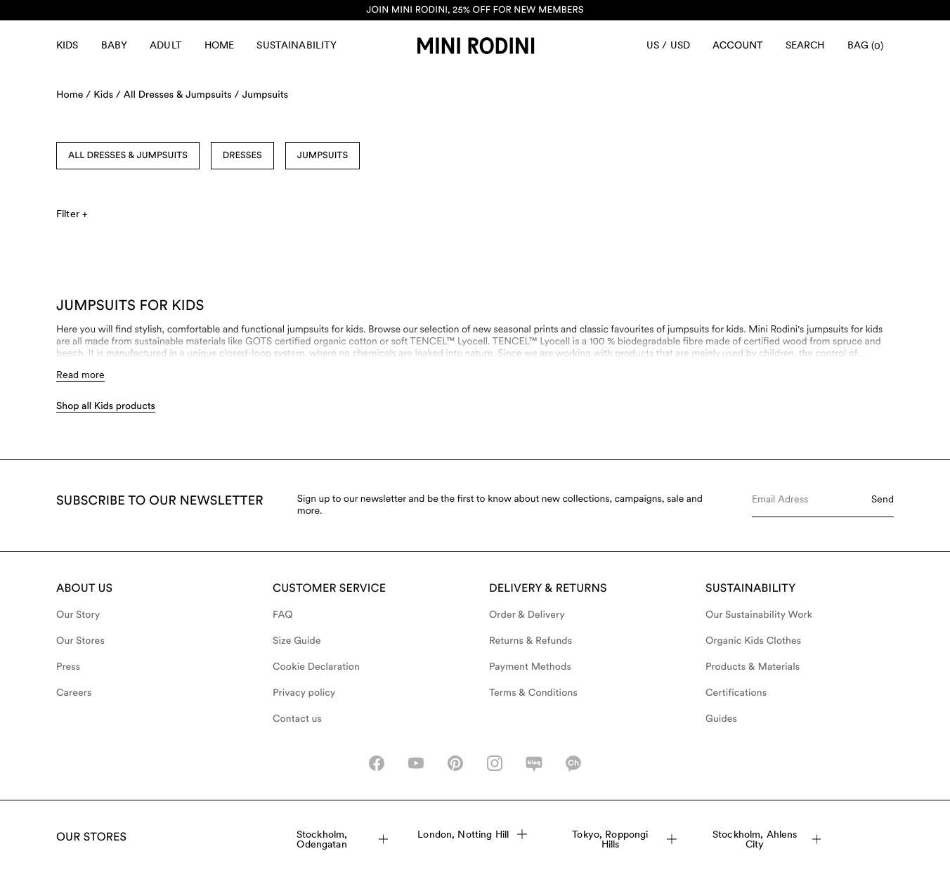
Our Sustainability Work (758, 615)
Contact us (297, 719)
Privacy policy (304, 693)
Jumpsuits (265, 94)
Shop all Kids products (105, 406)
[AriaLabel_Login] (737, 46)
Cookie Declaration (316, 667)
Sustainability (296, 45)
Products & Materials (752, 667)
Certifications (736, 693)
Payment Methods (530, 667)
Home (219, 45)
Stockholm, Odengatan (342, 839)
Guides (721, 719)
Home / (73, 94)
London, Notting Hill (472, 834)
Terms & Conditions (533, 693)
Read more (80, 374)
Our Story (78, 615)
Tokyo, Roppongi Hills (624, 839)
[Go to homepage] (475, 45)
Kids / (107, 94)
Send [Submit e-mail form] (882, 499)
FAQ (283, 615)
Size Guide (297, 641)
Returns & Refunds (530, 641)
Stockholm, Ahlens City (766, 839)
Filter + (71, 213)
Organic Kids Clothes (753, 641)
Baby (114, 45)
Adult (166, 45)
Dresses (242, 155)
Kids (67, 45)
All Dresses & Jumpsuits (128, 155)
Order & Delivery (527, 615)
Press (68, 667)
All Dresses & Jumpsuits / (182, 94)
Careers (74, 693)
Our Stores (80, 641)
